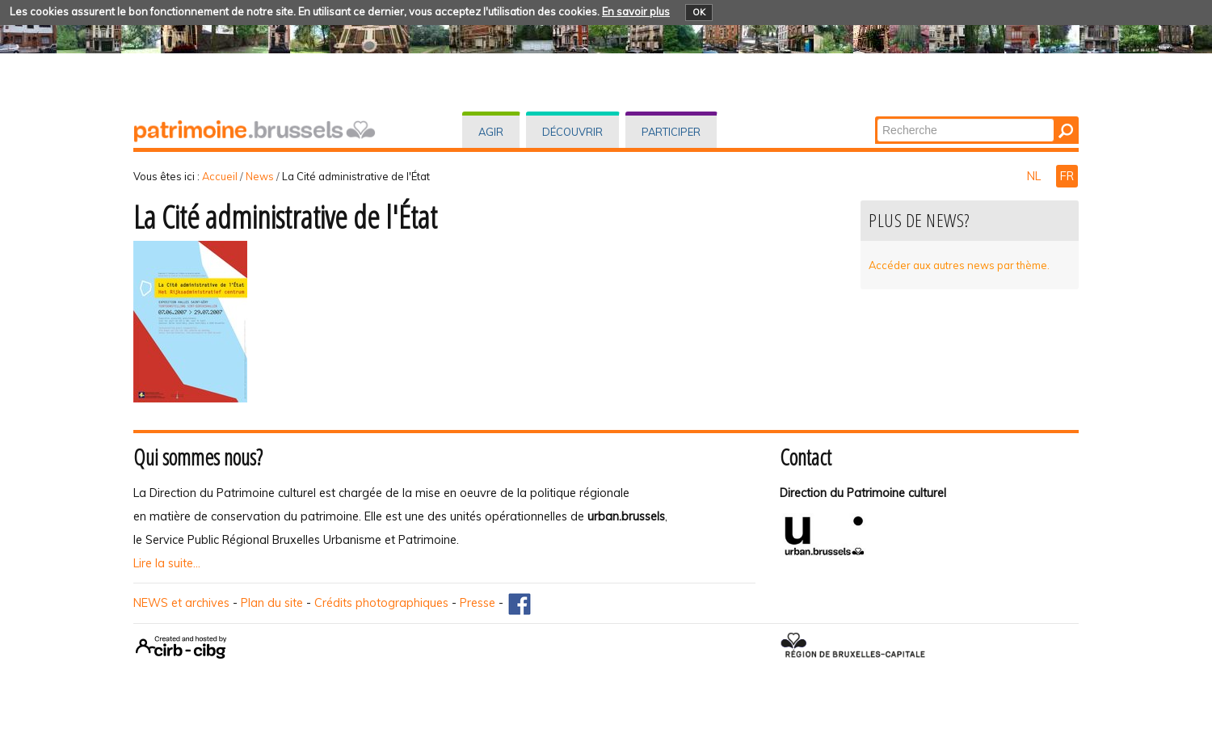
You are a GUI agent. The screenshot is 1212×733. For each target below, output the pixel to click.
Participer (671, 131)
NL (1035, 176)
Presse (477, 603)
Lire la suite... (166, 563)
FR (1067, 176)
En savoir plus (636, 11)
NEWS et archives (181, 603)
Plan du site (272, 603)
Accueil (220, 176)
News (260, 176)
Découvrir (572, 131)
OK (698, 12)
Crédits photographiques (381, 603)
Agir (490, 131)
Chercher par (876, 117)
